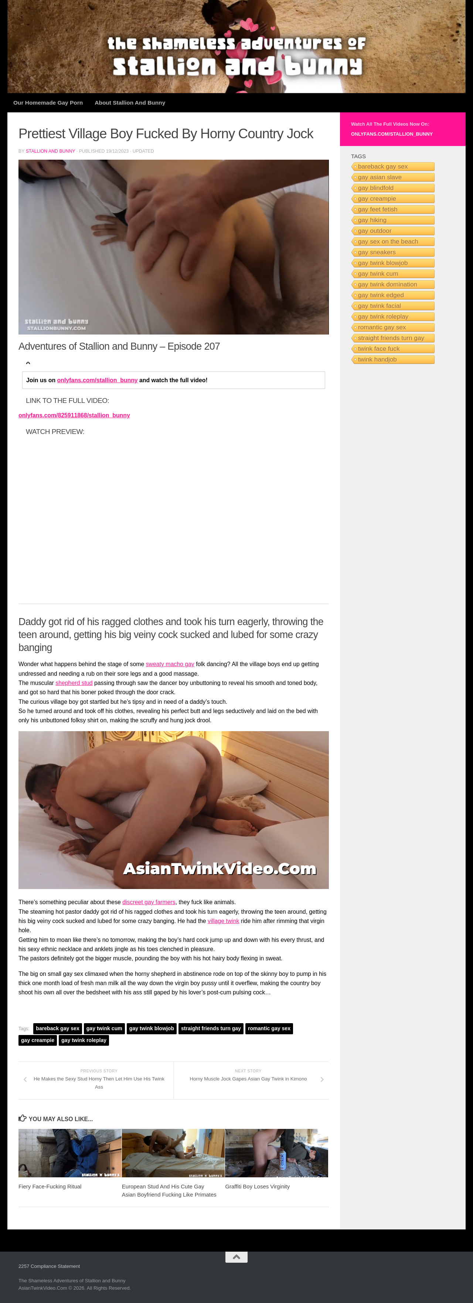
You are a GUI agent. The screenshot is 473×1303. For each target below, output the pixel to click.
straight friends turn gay (211, 1028)
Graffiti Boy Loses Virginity (257, 1186)
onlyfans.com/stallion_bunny (97, 380)
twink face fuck (379, 348)
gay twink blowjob (151, 1028)
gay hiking (372, 220)
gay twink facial (379, 305)
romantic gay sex (269, 1028)
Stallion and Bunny (50, 151)
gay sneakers (377, 252)
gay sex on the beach (388, 241)
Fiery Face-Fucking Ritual (49, 1186)
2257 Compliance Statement (49, 1266)
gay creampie (37, 1040)
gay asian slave (380, 177)
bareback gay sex (57, 1028)
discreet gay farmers (148, 902)
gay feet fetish (378, 209)
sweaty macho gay (170, 664)
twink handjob (377, 359)
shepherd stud (73, 683)
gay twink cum (104, 1028)
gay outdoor (375, 230)
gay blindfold (376, 187)
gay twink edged (381, 295)
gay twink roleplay (83, 1040)
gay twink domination (387, 284)
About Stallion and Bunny (130, 102)
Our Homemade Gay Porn (48, 102)
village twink (223, 921)
